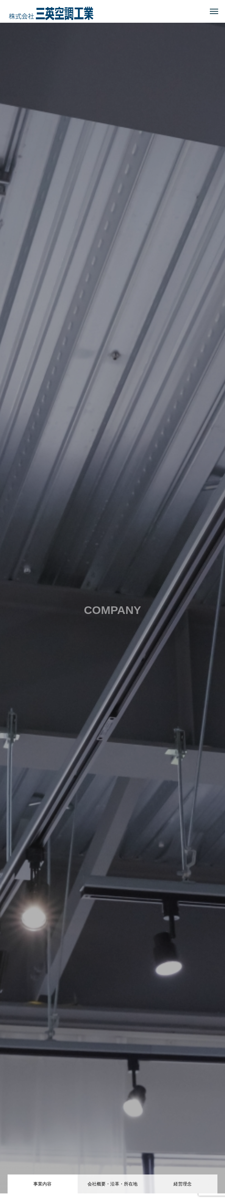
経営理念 (182, 1184)
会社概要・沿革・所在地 (113, 1184)
